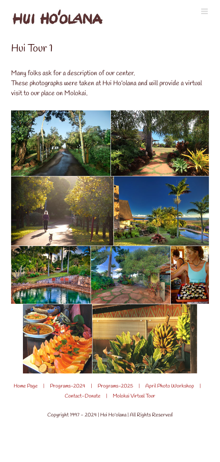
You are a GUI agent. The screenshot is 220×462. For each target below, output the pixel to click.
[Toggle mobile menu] (205, 11)
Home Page (26, 386)
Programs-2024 (67, 386)
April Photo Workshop (169, 386)
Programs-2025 (115, 386)
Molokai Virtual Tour (134, 396)
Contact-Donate (83, 396)
